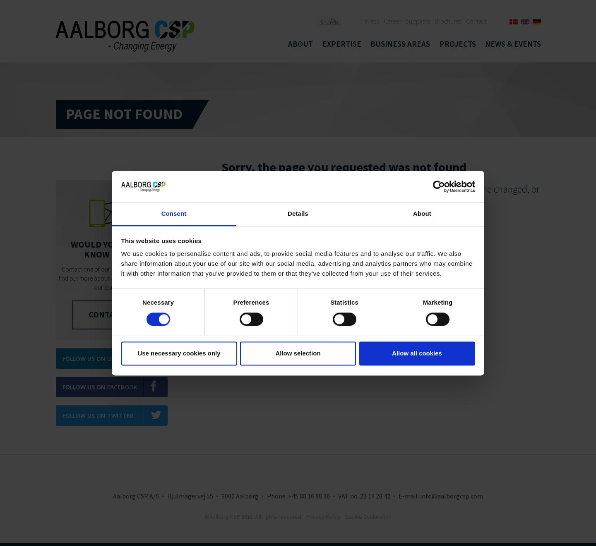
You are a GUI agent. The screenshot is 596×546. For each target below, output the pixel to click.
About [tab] (422, 213)
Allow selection (297, 353)
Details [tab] (298, 213)
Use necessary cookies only (178, 353)
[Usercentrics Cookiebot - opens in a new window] (439, 186)
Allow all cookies (417, 353)
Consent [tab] (174, 213)
